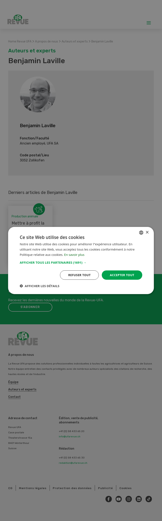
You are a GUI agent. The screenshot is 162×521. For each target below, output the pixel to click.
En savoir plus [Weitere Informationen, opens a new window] (74, 254)
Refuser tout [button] (79, 275)
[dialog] (81, 260)
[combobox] (141, 232)
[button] (81, 262)
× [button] (147, 232)
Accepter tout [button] (122, 275)
